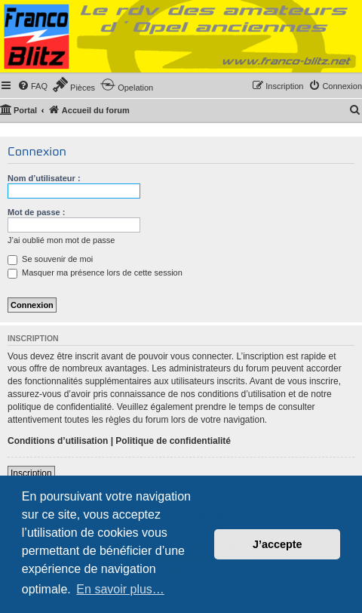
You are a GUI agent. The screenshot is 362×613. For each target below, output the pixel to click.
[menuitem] (32, 86)
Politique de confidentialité (173, 441)
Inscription (31, 473)
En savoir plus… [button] (120, 589)
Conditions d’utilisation (58, 441)
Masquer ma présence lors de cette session (95, 272)
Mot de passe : (36, 212)
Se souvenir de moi (50, 258)
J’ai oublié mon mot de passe (61, 240)
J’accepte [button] (277, 544)
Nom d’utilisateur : (44, 178)
